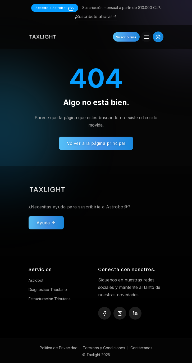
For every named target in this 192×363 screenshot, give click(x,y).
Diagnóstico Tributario (48, 289)
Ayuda (46, 225)
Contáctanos (141, 348)
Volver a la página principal (96, 143)
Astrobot (36, 280)
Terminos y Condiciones (104, 348)
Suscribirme (126, 37)
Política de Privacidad (58, 348)
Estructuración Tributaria (50, 299)
